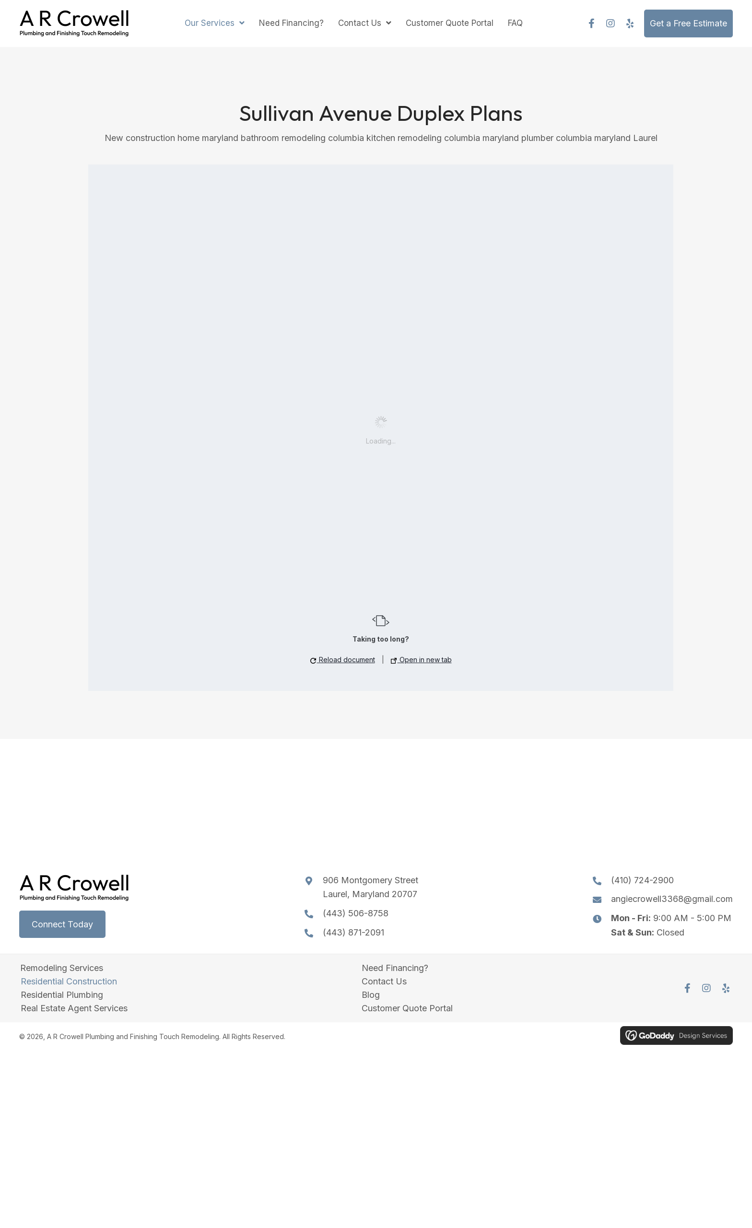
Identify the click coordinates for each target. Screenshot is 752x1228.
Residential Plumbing (62, 995)
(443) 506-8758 (355, 913)
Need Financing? (395, 968)
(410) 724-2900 (642, 880)
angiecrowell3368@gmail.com (672, 899)
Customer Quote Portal (407, 1008)
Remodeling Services (61, 968)
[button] (591, 23)
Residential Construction (69, 981)
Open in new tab (421, 659)
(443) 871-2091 (353, 932)
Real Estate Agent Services (74, 1008)
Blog (371, 995)
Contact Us (384, 981)
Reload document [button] (342, 659)
